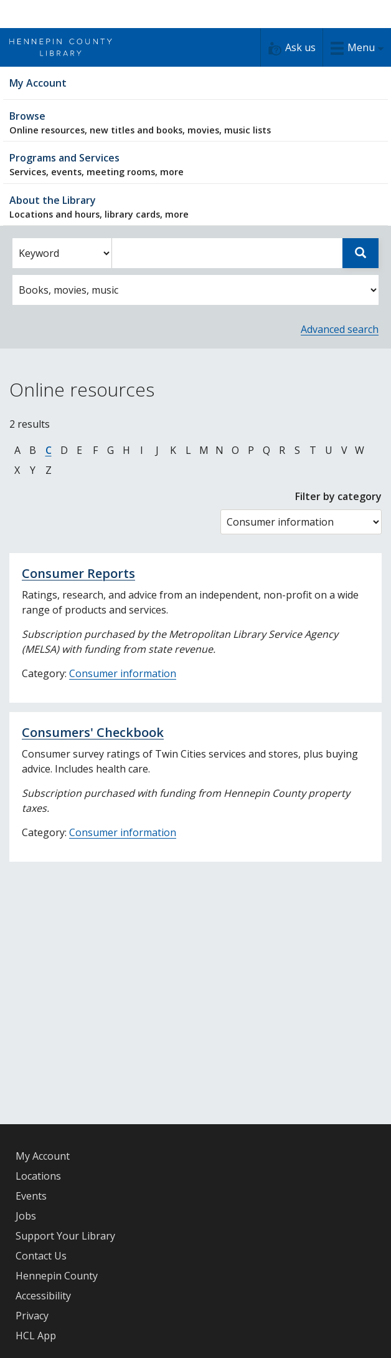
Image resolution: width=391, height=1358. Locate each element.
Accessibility (43, 1296)
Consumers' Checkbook (93, 732)
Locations (38, 1176)
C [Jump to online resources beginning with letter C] (48, 450)
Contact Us (41, 1256)
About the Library (195, 206)
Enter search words (111, 238)
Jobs (26, 1216)
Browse (195, 122)
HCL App (36, 1335)
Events (31, 1196)
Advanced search (340, 329)
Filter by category (338, 496)
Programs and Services (195, 164)
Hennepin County (57, 1276)
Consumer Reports (78, 573)
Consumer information (122, 673)
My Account (43, 1156)
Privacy (32, 1315)
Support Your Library (65, 1236)
